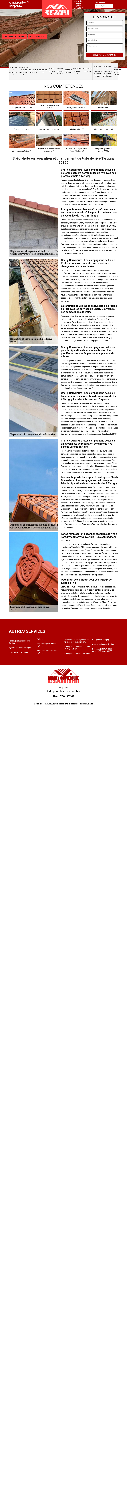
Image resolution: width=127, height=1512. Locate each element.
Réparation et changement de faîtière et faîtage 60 (107, 71)
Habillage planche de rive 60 (60, 71)
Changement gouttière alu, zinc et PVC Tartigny (77, 647)
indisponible (17, 2)
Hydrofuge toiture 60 (68, 71)
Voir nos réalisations (14, 36)
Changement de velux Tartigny (77, 653)
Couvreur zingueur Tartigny (103, 644)
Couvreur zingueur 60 (52, 71)
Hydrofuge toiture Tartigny (20, 648)
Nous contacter (37, 36)
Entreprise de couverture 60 (13, 71)
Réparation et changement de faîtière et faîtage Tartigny (76, 641)
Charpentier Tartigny (100, 640)
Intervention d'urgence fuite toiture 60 (23, 71)
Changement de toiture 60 (77, 71)
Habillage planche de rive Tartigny (19, 642)
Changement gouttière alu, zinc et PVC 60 (117, 71)
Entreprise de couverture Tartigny (47, 652)
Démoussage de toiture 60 (87, 71)
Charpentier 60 (43, 71)
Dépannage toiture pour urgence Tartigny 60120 (102, 650)
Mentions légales (86, 704)
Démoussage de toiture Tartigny (46, 645)
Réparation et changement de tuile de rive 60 (97, 71)
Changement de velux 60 (33, 71)
